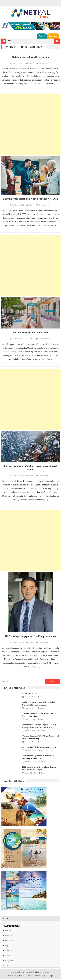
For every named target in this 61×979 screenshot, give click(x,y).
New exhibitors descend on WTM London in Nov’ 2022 (30, 198)
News (42, 36)
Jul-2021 (8, 955)
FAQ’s (50, 976)
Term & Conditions (25, 976)
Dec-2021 (9, 930)
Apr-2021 (9, 966)
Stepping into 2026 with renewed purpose (39, 747)
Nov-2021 (9, 935)
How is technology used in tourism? (30, 332)
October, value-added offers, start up (30, 57)
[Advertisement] (30, 124)
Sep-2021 (9, 945)
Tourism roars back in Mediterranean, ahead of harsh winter (30, 468)
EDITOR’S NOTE (30, 694)
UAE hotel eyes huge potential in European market (30, 636)
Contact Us (12, 976)
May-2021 (9, 961)
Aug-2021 (9, 950)
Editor (31, 63)
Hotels (53, 36)
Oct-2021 (9, 940)
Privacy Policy (40, 976)
